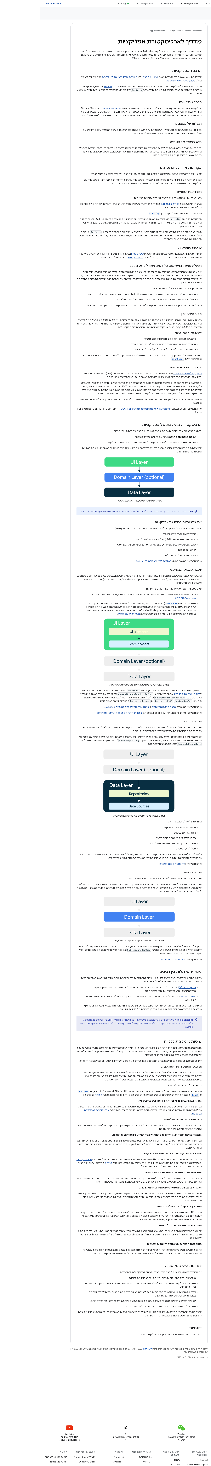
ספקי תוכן (83, 77)
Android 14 (79, 1461)
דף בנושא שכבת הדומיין (133, 959)
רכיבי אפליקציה (110, 77)
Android (164, 1460)
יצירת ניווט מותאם (66, 712)
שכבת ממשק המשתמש (124, 707)
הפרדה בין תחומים (130, 204)
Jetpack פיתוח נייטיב (145, 598)
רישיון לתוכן (108, 1349)
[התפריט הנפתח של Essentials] (166, 3)
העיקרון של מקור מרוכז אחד (148, 373)
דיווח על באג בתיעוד (19, 1461)
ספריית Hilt (100, 1020)
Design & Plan (135, 30)
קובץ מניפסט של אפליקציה (140, 80)
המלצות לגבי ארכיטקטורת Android (114, 561)
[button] (193, 24)
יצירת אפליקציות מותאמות (89, 712)
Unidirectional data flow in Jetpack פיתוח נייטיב (105, 408)
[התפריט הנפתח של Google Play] (97, 3)
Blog (84, 3)
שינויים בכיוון (98, 253)
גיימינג (137, 1460)
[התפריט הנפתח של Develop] (121, 3)
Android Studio (13, 3)
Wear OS (108, 1461)
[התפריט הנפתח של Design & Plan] (141, 3)
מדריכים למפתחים (47, 1461)
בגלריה (69, 1163)
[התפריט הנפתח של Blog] (78, 3)
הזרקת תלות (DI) (147, 987)
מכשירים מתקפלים (71, 108)
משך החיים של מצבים (89, 614)
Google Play (107, 3)
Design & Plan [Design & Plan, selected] (151, 3)
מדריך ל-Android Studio (45, 1457)
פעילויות (68, 86)
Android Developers (153, 30)
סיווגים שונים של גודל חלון (148, 694)
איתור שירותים (149, 996)
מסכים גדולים (106, 1457)
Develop (129, 3)
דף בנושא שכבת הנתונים (132, 864)
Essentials (175, 3)
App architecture (195, 14)
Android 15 (79, 1457)
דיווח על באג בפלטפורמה (16, 1457)
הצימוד (58, 1095)
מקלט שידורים (70, 77)
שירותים (94, 77)
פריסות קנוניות (95, 257)
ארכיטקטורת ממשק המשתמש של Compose (88, 707)
